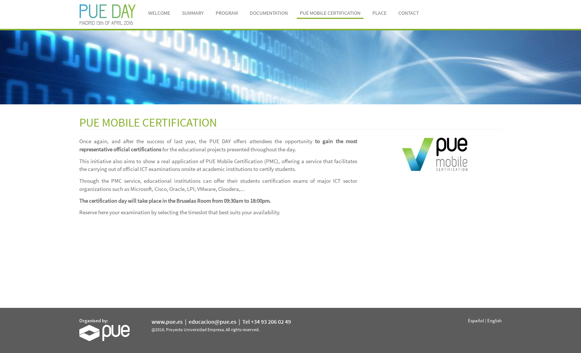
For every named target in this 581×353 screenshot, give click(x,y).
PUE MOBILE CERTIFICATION (330, 13)
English (494, 320)
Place (379, 13)
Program (227, 13)
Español (476, 320)
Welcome (159, 13)
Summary (193, 13)
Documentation (269, 13)
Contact (408, 13)
